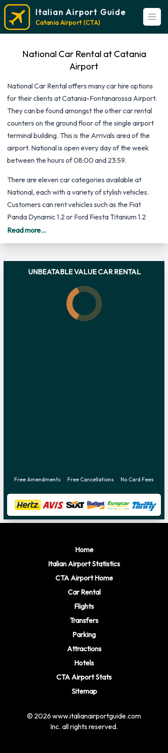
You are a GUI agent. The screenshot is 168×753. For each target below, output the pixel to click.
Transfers (84, 620)
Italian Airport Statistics (84, 563)
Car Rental (84, 592)
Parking (84, 634)
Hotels (84, 662)
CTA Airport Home (84, 577)
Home (84, 549)
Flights (84, 606)
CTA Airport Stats (84, 676)
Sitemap (84, 691)
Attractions (84, 648)
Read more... (26, 230)
